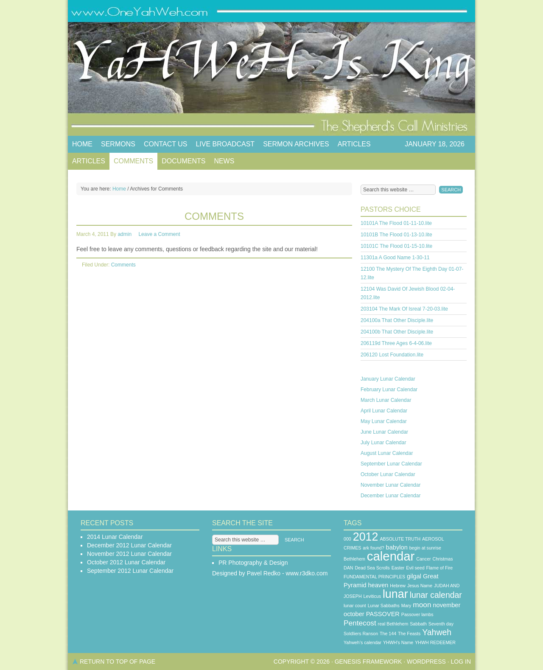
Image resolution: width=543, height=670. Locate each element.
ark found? (373, 547)
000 (347, 538)
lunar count (355, 605)
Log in (461, 661)
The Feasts (409, 633)
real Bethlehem (393, 623)
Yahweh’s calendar (362, 642)
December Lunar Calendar (390, 496)
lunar (395, 594)
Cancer (423, 558)
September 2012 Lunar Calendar (130, 570)
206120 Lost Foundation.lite (392, 355)
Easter (398, 567)
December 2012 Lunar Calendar (129, 545)
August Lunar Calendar (387, 453)
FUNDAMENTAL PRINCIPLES (374, 576)
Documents (183, 161)
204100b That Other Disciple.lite (397, 332)
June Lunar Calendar (384, 432)
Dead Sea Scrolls (372, 567)
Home (82, 144)
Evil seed (415, 567)
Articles (354, 144)
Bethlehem (354, 558)
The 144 (388, 633)
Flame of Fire (439, 567)
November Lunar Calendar (390, 485)
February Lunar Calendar (389, 389)
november (446, 605)
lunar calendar (436, 595)
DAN (348, 567)
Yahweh (436, 632)
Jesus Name (419, 585)
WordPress (426, 661)
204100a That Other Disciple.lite (397, 320)
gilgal (414, 576)
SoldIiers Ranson (361, 633)
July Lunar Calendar (383, 443)
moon (422, 604)
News (224, 161)
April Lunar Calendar (384, 411)
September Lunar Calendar (391, 464)
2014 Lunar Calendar (115, 536)
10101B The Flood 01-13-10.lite (396, 235)
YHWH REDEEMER (435, 642)
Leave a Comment (159, 234)
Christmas (443, 558)
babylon (397, 547)
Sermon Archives (296, 144)
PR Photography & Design (253, 562)
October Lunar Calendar (388, 474)
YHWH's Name (398, 642)
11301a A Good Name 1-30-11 (395, 258)
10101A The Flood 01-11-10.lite (396, 223)
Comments (133, 161)
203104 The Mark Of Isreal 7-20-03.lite (404, 309)
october (354, 614)
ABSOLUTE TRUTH (400, 538)
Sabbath (418, 623)
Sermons (118, 144)
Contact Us (166, 144)
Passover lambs (417, 614)
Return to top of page (117, 661)
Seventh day (440, 623)
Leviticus (372, 596)
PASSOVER (383, 614)
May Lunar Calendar (384, 421)
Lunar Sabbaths (384, 605)
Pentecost (360, 623)
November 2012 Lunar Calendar (129, 553)
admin (125, 234)
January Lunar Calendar (388, 379)
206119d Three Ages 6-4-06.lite (396, 343)
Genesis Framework (368, 661)
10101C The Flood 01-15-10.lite (396, 246)
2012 (365, 536)
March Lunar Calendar (386, 400)
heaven (378, 585)
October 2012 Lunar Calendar (126, 562)
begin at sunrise (425, 547)
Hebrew (398, 585)
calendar (391, 556)
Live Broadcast (225, 144)
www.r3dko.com (307, 573)
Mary (406, 605)
